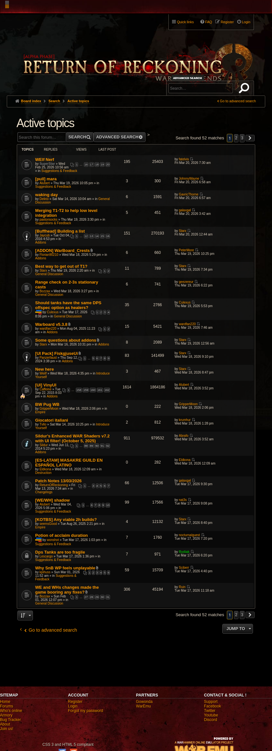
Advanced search (188, 78)
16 (86, 164)
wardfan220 (47, 328)
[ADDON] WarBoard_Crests (62, 250)
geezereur (186, 282)
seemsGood (48, 524)
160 (92, 390)
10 (107, 505)
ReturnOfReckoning (53, 485)
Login (72, 706)
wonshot (53, 540)
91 (102, 445)
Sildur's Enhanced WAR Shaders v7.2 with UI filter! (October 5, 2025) (72, 438)
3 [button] (242, 138)
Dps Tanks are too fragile (60, 552)
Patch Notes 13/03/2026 (58, 480)
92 (107, 445)
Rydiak (184, 552)
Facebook (212, 706)
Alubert (44, 183)
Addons (40, 242)
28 (91, 597)
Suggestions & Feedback (59, 171)
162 (107, 390)
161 (99, 390)
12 (86, 236)
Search (245, 89)
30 (102, 597)
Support (210, 701)
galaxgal (185, 210)
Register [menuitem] (227, 22)
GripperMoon (48, 408)
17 (91, 164)
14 (96, 236)
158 (78, 390)
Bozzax (44, 291)
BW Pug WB (47, 404)
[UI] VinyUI (45, 385)
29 (96, 597)
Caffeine (45, 389)
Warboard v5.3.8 (51, 324)
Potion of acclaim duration (61, 535)
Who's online (11, 710)
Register (75, 701)
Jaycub (44, 235)
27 (86, 597)
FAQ (208, 22)
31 (107, 597)
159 (85, 390)
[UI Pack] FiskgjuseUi (56, 353)
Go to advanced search (238, 101)
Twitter (209, 710)
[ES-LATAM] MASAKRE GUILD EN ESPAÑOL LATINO (69, 462)
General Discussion (49, 274)
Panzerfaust (47, 357)
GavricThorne (188, 194)
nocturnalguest (189, 535)
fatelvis (184, 159)
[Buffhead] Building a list (60, 231)
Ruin (182, 587)
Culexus (52, 312)
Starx (182, 231)
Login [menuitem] (246, 22)
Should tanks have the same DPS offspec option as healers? (68, 305)
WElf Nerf (44, 159)
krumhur (185, 420)
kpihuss (44, 572)
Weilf (42, 373)
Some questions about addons (65, 340)
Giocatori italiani (51, 420)
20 (107, 164)
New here (44, 369)
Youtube (211, 715)
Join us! (6, 728)
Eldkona (45, 469)
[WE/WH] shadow (52, 500)
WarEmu (143, 706)
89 (91, 445)
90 (96, 445)
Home (5, 701)
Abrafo (183, 435)
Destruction (43, 473)
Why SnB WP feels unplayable (65, 568)
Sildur (43, 445)
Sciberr (184, 567)
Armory (6, 715)
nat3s (182, 500)
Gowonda (144, 701)
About (5, 724)
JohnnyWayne (189, 178)
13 (91, 236)
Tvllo (42, 424)
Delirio (43, 199)
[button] (250, 138)
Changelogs (43, 492)
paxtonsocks (48, 219)
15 (102, 236)
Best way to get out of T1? (61, 266)
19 (102, 164)
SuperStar (47, 163)
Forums (6, 706)
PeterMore (186, 250)
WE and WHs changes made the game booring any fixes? (67, 590)
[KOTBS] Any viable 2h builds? (66, 519)
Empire (40, 412)
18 (96, 164)
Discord (210, 719)
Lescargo (46, 556)
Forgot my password (85, 710)
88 (86, 445)
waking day (46, 194)
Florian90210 (48, 254)
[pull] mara (45, 178)
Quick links (185, 22)
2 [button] (236, 138)
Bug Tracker (10, 719)
